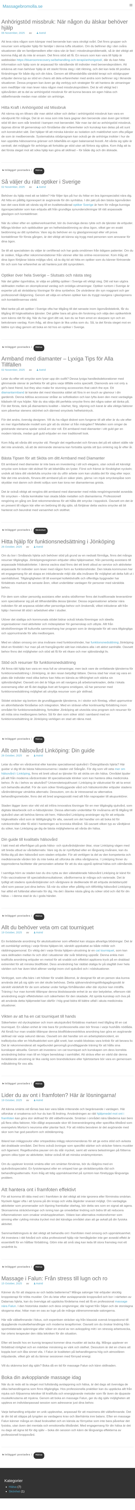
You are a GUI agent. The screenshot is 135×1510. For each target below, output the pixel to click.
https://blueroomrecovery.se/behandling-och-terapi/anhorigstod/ (59, 60)
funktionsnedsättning (105, 642)
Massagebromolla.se (23, 6)
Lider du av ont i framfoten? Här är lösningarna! (58, 1095)
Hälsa (39, 170)
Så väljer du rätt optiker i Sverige (41, 182)
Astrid (42, 32)
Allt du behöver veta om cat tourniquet (47, 927)
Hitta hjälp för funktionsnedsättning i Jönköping (58, 541)
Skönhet (41, 530)
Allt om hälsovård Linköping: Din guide (48, 750)
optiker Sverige (83, 204)
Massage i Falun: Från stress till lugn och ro (54, 1278)
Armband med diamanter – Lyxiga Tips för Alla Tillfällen (57, 362)
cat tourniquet (105, 950)
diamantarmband (12, 392)
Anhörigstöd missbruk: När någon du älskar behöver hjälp (64, 25)
